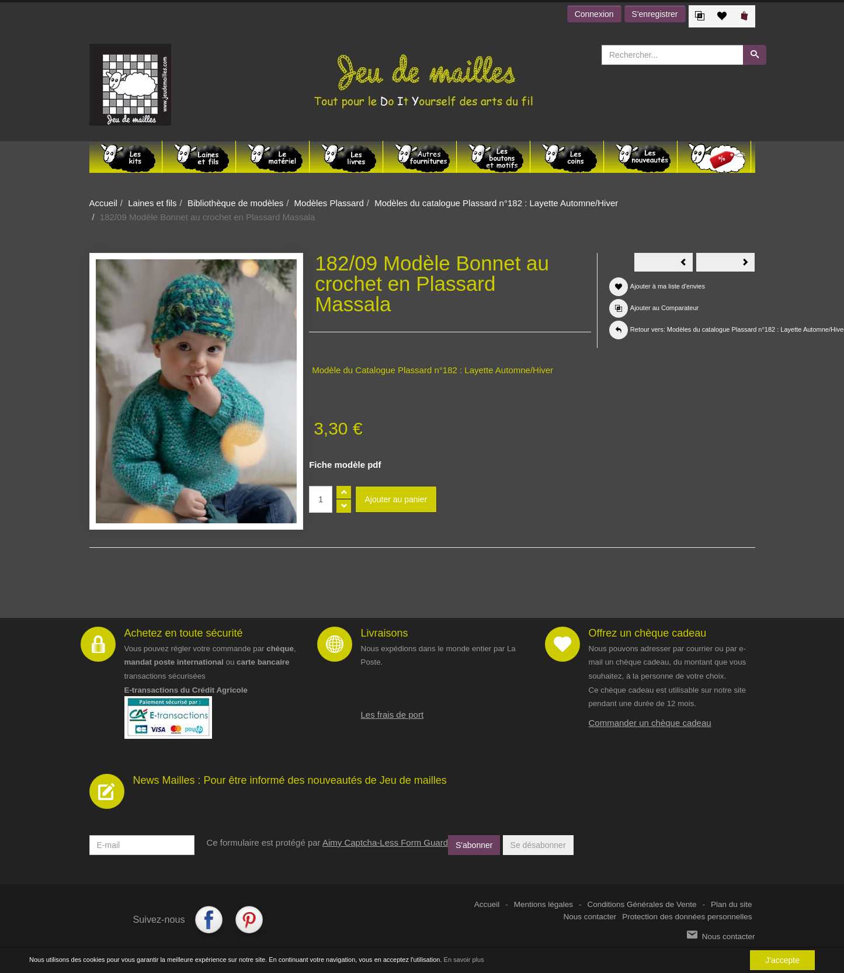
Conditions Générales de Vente (642, 904)
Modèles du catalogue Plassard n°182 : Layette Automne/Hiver (496, 203)
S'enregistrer (655, 14)
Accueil (103, 203)
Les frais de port (392, 715)
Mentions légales (543, 904)
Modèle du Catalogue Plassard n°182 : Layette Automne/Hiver (432, 370)
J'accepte (782, 960)
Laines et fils (152, 203)
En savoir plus (464, 960)
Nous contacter (590, 916)
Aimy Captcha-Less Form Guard (385, 842)
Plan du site (731, 904)
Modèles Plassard (329, 203)
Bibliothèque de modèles (235, 203)
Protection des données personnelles (687, 916)
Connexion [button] (594, 14)
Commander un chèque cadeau (650, 723)
